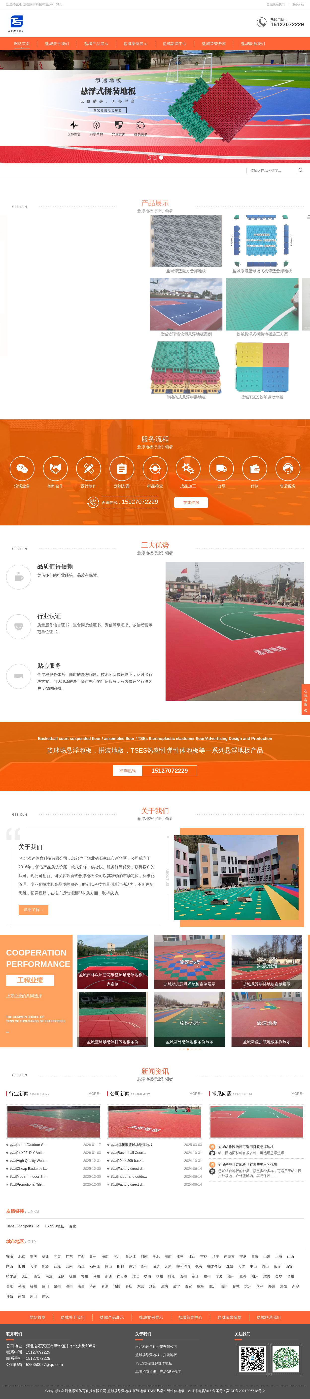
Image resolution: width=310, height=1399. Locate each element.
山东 (266, 1256)
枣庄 (128, 1286)
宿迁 (195, 1276)
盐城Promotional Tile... (27, 1184)
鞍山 (265, 1266)
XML (59, 4)
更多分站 (298, 4)
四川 (21, 1266)
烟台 (152, 1286)
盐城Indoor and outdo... (129, 1176)
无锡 (60, 1276)
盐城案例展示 (135, 43)
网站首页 (22, 43)
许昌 (9, 1296)
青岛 (105, 1286)
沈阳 (229, 1266)
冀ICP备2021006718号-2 (245, 1391)
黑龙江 (130, 1256)
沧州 (144, 1266)
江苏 (179, 1256)
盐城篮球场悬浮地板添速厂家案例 (112, 984)
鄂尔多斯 (214, 1266)
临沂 (212, 1286)
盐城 (147, 1276)
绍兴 (266, 1276)
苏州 (96, 1276)
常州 (84, 1276)
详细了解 (31, 910)
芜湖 (21, 1286)
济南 (93, 1286)
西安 (289, 1266)
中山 (253, 1266)
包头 (198, 1266)
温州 (231, 1276)
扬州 (159, 1276)
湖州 (254, 1276)
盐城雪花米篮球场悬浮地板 (132, 1145)
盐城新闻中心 (175, 43)
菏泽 (259, 1286)
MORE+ (94, 1094)
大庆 (25, 1276)
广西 (81, 1256)
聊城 (236, 1286)
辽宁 (215, 1256)
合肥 (9, 1286)
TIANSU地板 (54, 1226)
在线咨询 (191, 502)
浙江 (81, 1266)
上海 (278, 1256)
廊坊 (156, 1266)
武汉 (45, 1296)
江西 (191, 1256)
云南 (69, 1266)
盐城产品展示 (96, 43)
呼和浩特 (183, 1266)
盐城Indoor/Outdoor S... (28, 1145)
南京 (48, 1276)
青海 (254, 1256)
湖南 (168, 1256)
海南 (105, 1256)
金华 (278, 1276)
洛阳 (283, 1286)
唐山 (108, 1266)
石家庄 (95, 1266)
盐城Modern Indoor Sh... (29, 1176)
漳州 (69, 1286)
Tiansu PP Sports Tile (22, 1226)
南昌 (81, 1286)
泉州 (57, 1286)
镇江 (171, 1276)
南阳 (21, 1296)
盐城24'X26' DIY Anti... (27, 1153)
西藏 (57, 1266)
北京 (21, 1256)
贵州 (93, 1256)
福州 (33, 1286)
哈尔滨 (11, 1276)
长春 (277, 1266)
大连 (241, 1266)
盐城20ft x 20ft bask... (127, 1161)
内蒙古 (229, 1256)
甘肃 (57, 1256)
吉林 (203, 1256)
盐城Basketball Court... (128, 1153)
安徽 (9, 1256)
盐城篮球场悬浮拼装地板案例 (189, 1042)
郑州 (271, 1286)
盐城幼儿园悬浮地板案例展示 (267, 984)
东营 (140, 1286)
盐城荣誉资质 (214, 43)
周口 (33, 1296)
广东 (69, 1256)
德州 (224, 1286)
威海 (200, 1286)
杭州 (207, 1276)
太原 (168, 1266)
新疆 (45, 1266)
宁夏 (243, 1256)
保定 (132, 1266)
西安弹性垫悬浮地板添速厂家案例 (112, 1042)
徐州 (72, 1276)
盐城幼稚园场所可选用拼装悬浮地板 (246, 1147)
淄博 (116, 1286)
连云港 (122, 1276)
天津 (33, 1266)
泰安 (188, 1286)
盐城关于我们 (57, 43)
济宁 (176, 1286)
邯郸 (120, 1266)
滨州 (247, 1286)
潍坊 (164, 1286)
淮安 (135, 1276)
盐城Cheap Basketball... (28, 1169)
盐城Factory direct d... (128, 1169)
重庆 (33, 1256)
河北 (116, 1256)
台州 (290, 1276)
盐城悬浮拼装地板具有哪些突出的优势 (247, 1165)
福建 (45, 1256)
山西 (290, 1256)
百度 (72, 1226)
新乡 (295, 1286)
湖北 (156, 1256)
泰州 (183, 1276)
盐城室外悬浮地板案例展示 (267, 1042)
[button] (149, 157)
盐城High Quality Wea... (28, 1161)
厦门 (45, 1286)
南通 (108, 1276)
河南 (144, 1256)
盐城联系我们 (276, 4)
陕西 (9, 1266)
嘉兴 (243, 1276)
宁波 (219, 1276)
